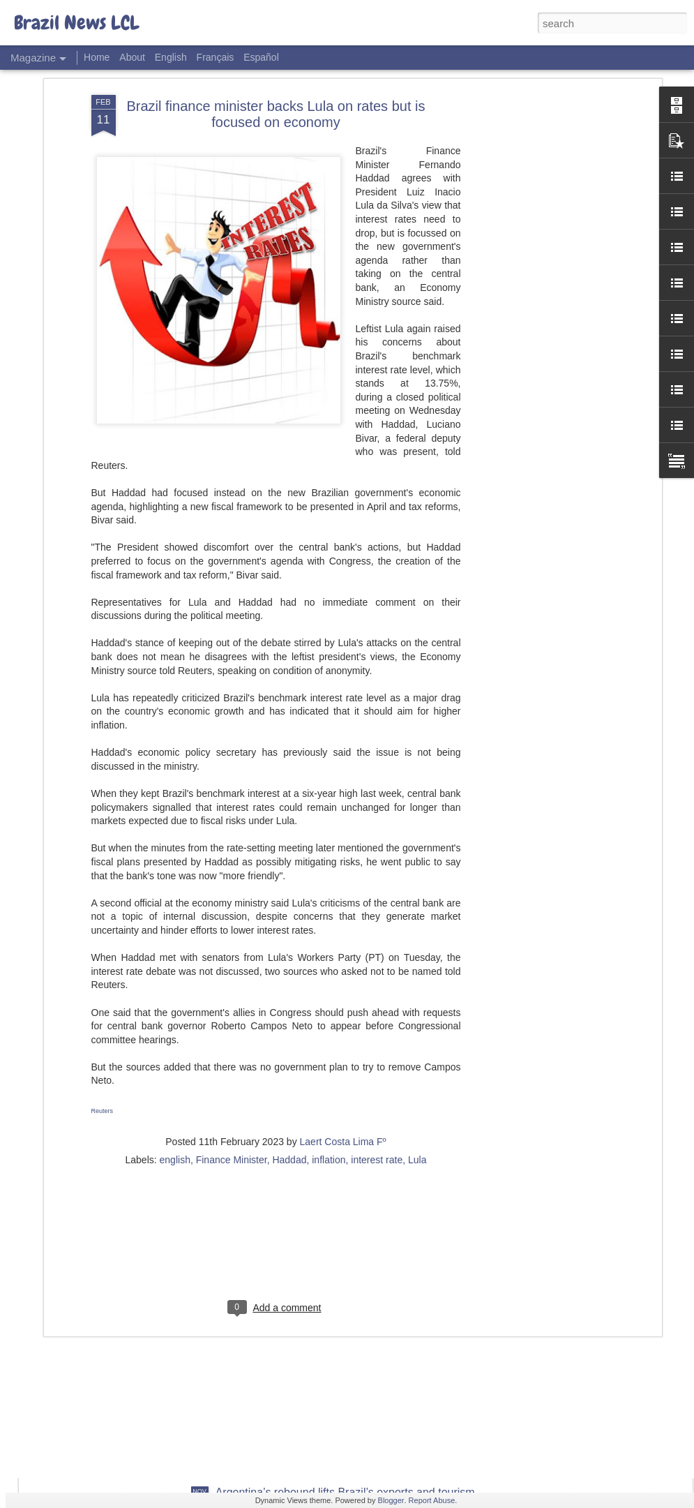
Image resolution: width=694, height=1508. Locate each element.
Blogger (391, 1500)
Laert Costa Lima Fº (343, 1025)
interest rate (376, 1043)
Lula (417, 1043)
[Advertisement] (276, 1133)
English (171, 57)
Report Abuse (432, 1500)
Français (215, 57)
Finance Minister (231, 1043)
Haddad (289, 1043)
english (175, 1043)
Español (261, 57)
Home (97, 57)
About (132, 57)
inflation (328, 1043)
